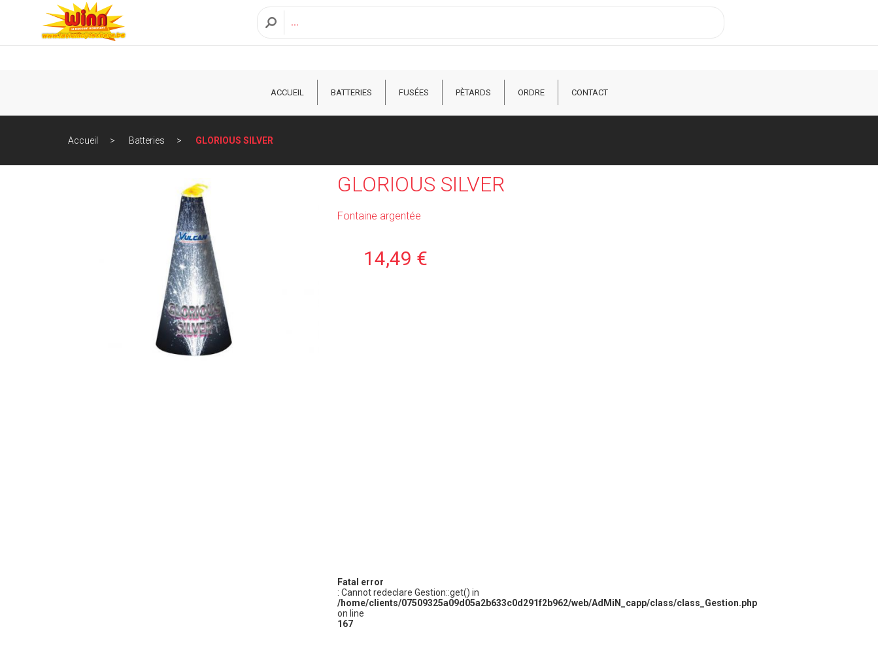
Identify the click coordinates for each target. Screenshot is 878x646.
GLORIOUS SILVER (234, 140)
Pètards (473, 92)
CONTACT (589, 92)
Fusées (414, 92)
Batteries (351, 92)
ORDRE (531, 92)
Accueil (83, 140)
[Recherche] (500, 35)
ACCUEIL (287, 92)
